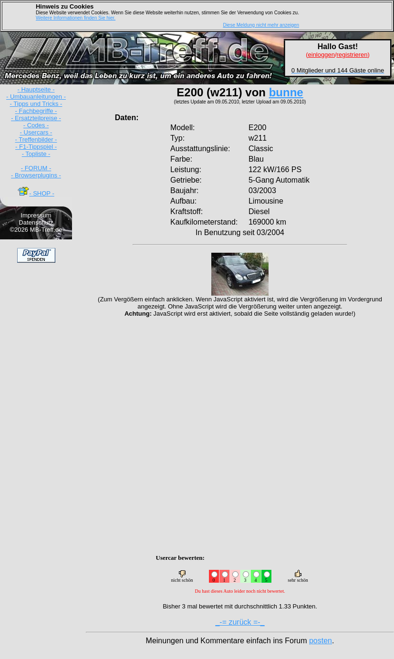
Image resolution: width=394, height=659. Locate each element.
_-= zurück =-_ (239, 622)
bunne (286, 92)
